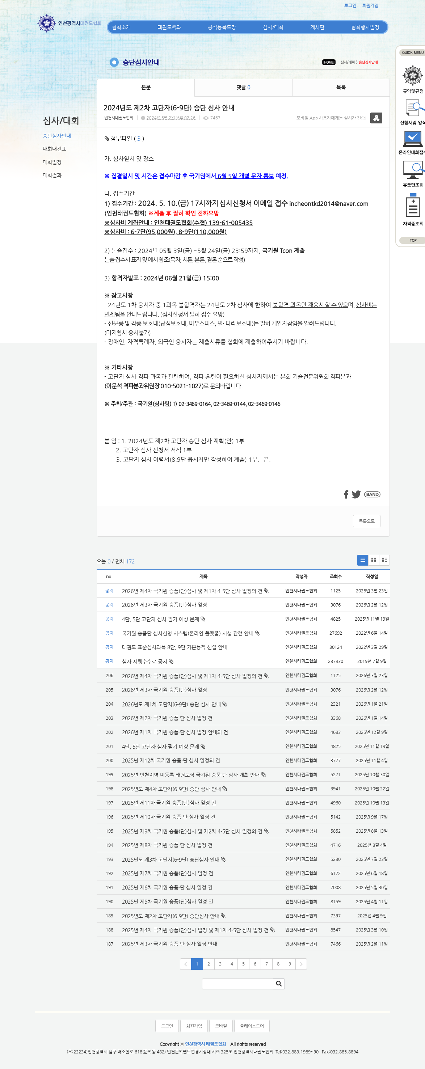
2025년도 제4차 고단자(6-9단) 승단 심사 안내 (171, 789)
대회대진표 (54, 149)
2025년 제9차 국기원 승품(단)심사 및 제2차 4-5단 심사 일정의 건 (192, 831)
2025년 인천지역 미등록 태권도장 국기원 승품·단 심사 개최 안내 (191, 775)
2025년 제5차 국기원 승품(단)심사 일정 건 (167, 901)
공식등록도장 (222, 27)
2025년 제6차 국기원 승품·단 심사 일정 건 (167, 887)
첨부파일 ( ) (124, 138)
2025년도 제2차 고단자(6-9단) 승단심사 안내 (170, 916)
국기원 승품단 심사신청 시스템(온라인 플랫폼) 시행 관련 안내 (191, 633)
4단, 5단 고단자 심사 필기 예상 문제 (163, 619)
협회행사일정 (365, 27)
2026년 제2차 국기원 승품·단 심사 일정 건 (167, 718)
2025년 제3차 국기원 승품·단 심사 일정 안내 (169, 944)
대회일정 (52, 162)
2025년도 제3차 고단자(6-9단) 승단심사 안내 (170, 859)
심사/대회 (273, 27)
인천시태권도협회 (118, 117)
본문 (146, 87)
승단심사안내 (57, 136)
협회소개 (121, 27)
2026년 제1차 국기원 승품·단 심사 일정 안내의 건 (175, 732)
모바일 (221, 1025)
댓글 (243, 87)
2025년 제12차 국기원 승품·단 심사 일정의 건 (171, 760)
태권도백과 (169, 27)
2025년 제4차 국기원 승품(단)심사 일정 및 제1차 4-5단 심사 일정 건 (195, 930)
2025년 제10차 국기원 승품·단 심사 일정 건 (168, 817)
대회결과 (52, 175)
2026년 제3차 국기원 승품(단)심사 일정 (165, 605)
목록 (341, 87)
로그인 (350, 5)
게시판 (317, 27)
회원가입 (370, 5)
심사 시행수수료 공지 (147, 661)
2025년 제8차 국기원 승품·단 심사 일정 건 (167, 845)
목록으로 (367, 521)
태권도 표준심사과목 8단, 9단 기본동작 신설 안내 (174, 647)
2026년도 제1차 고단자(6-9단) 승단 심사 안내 (171, 704)
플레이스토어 (252, 1025)
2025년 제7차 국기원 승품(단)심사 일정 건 (167, 873)
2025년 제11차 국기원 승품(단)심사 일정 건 (169, 803)
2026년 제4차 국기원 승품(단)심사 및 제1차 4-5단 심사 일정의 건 (195, 591)
